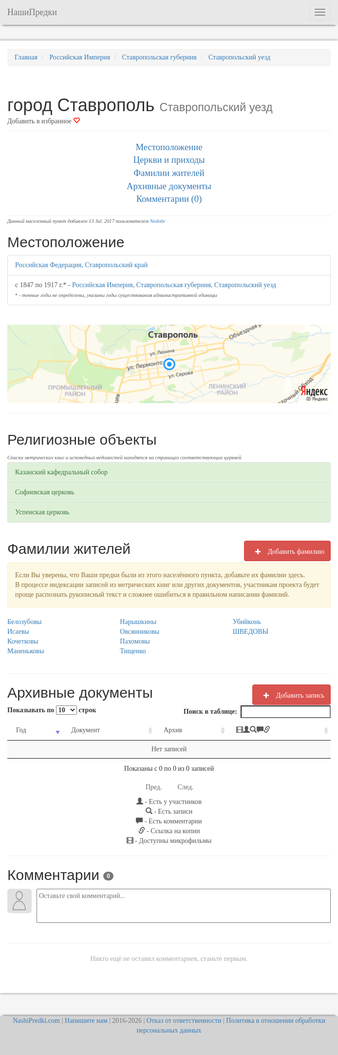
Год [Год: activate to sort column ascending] (21, 730)
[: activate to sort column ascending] (279, 731)
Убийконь (247, 621)
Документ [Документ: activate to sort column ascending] (85, 730)
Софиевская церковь (44, 492)
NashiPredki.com (36, 1020)
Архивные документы (169, 186)
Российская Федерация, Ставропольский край (81, 265)
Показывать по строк (51, 710)
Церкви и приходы (169, 160)
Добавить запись (291, 695)
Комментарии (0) (169, 199)
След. (185, 787)
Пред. (154, 787)
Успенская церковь (42, 512)
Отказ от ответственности (184, 1020)
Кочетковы (22, 641)
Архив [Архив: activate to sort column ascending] (173, 730)
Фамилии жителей (169, 173)
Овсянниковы (139, 631)
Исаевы (18, 631)
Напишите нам (86, 1020)
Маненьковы (25, 651)
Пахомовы (135, 641)
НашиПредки (32, 12)
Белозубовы (24, 621)
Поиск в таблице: (257, 711)
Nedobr (158, 221)
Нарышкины (138, 621)
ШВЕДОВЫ (250, 631)
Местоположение (168, 147)
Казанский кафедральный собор (61, 472)
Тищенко (133, 651)
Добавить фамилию (287, 551)
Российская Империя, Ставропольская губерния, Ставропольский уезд (174, 285)
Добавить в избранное (43, 121)
